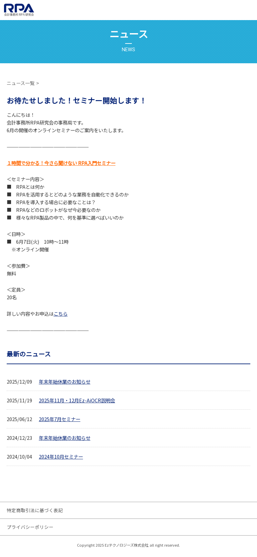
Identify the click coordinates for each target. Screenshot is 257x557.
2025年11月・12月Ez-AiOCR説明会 (77, 400)
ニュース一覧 (20, 83)
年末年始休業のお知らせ (64, 381)
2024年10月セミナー (61, 456)
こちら (61, 313)
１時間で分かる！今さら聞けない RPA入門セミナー (61, 162)
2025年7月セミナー (59, 418)
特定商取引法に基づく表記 (35, 510)
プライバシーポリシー (30, 527)
